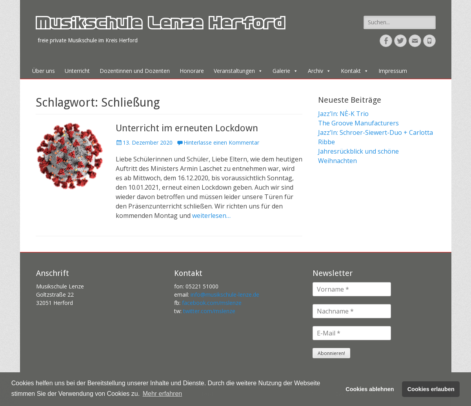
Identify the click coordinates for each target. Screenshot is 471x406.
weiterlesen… (211, 215)
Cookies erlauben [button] (431, 389)
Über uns (43, 70)
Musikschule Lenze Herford (160, 25)
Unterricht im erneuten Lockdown (187, 128)
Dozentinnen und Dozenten (135, 70)
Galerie (285, 70)
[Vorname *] (352, 289)
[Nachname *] (352, 311)
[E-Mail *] (352, 333)
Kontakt (355, 70)
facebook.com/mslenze (212, 302)
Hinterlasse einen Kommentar (221, 142)
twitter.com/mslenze (209, 311)
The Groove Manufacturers (358, 123)
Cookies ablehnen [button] (370, 389)
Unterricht (77, 70)
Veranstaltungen (238, 70)
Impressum (392, 70)
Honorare (192, 70)
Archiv (319, 70)
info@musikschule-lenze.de (225, 294)
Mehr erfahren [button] (162, 393)
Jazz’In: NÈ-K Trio (343, 113)
